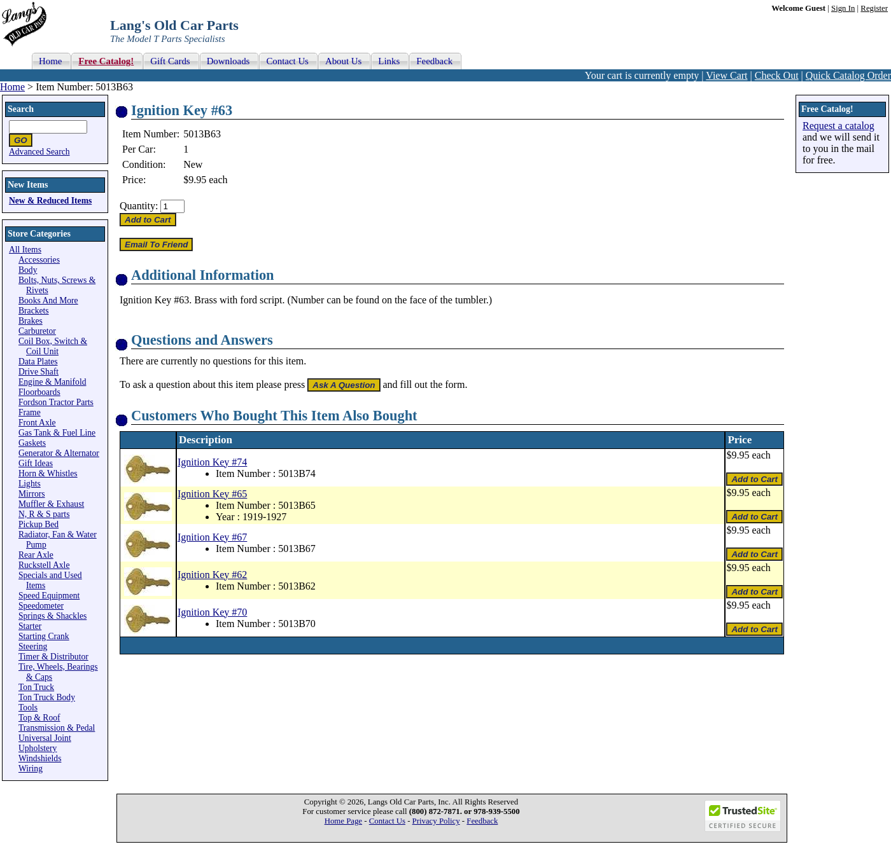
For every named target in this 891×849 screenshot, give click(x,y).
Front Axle (37, 422)
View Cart (726, 75)
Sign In (843, 8)
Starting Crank (43, 636)
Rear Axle (35, 555)
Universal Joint (44, 738)
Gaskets (32, 443)
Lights (29, 483)
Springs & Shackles (52, 616)
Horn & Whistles (48, 473)
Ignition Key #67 (212, 537)
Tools (28, 707)
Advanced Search (39, 151)
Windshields (39, 758)
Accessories (39, 260)
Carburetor (37, 331)
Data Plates (38, 361)
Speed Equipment (49, 595)
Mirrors (31, 494)
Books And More (48, 300)
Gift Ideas (35, 463)
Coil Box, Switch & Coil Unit (52, 346)
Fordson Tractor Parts (56, 402)
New (192, 164)
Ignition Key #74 (212, 462)
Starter (29, 626)
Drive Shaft (38, 371)
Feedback (482, 821)
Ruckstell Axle (43, 565)
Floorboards (39, 392)
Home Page (343, 821)
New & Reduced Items (50, 200)
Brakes (30, 321)
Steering (32, 646)
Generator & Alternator (58, 453)
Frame (29, 412)
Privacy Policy (436, 821)
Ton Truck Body (46, 697)
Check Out (777, 75)
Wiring (30, 768)
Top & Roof (39, 717)
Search (21, 109)
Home (12, 86)
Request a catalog (838, 125)
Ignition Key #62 (212, 574)
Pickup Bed (38, 524)
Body (27, 270)
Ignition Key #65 (212, 493)
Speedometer (41, 606)
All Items (25, 249)
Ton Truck (36, 687)
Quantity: (139, 205)
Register (874, 8)
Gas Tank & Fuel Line (56, 433)
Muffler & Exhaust (51, 504)
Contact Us (387, 821)
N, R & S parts (43, 514)
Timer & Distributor (53, 656)
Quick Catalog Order (848, 75)
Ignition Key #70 (212, 612)
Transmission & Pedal (56, 728)
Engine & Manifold (52, 382)
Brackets (33, 310)
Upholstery (37, 748)
